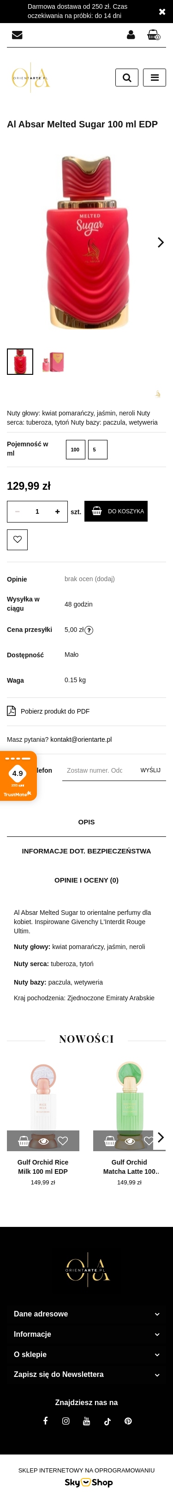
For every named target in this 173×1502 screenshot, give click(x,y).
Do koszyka (118, 510)
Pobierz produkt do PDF (48, 711)
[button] (154, 35)
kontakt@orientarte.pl (81, 739)
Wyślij (151, 770)
